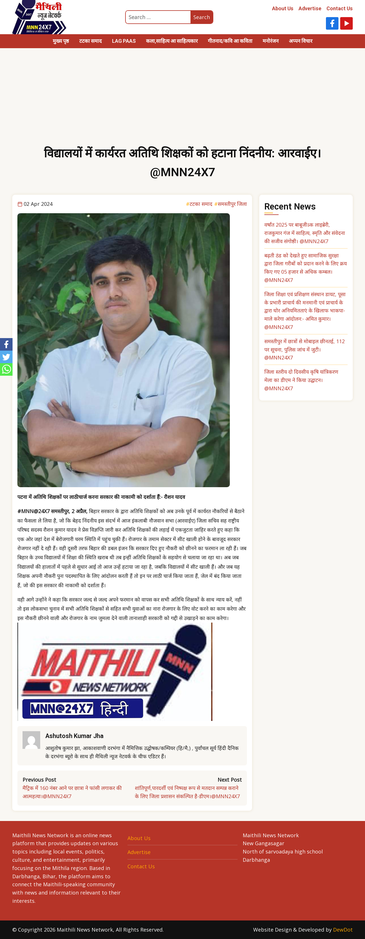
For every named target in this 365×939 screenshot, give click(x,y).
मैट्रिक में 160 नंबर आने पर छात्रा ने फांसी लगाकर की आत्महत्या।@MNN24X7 (72, 792)
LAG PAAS (124, 41)
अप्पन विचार (300, 41)
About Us (282, 8)
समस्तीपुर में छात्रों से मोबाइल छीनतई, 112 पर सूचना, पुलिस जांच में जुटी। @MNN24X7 (304, 349)
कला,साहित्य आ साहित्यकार (172, 41)
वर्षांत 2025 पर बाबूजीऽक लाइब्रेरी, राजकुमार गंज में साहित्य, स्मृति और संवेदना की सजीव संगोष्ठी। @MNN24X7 (304, 233)
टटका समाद (90, 41)
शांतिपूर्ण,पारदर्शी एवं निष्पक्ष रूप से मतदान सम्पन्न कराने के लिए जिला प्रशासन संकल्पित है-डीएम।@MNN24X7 (187, 792)
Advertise (310, 8)
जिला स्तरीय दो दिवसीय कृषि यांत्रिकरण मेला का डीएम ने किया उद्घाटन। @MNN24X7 (301, 380)
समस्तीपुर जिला (232, 203)
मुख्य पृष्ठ (61, 41)
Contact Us (340, 8)
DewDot (343, 929)
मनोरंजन (271, 41)
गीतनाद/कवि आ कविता (230, 41)
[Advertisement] (182, 101)
